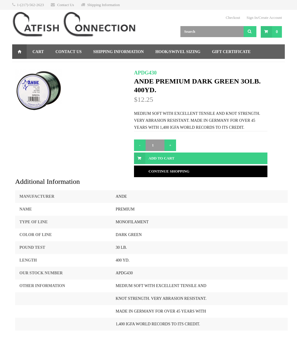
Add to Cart (161, 158)
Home (19, 51)
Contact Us (65, 5)
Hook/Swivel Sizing (177, 52)
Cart (38, 52)
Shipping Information (103, 5)
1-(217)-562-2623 (30, 5)
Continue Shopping (168, 171)
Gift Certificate (231, 52)
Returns (27, 66)
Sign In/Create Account (264, 17)
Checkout (233, 17)
